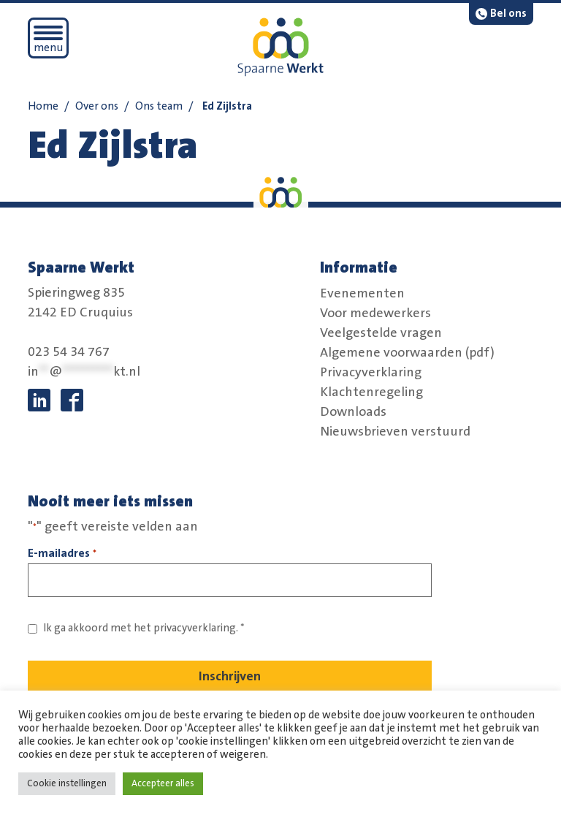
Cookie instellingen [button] (67, 783)
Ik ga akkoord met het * (144, 628)
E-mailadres (62, 554)
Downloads (353, 411)
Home (43, 106)
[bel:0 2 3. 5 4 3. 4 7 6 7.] (501, 14)
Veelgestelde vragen (381, 332)
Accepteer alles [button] (162, 783)
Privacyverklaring (370, 372)
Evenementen (362, 293)
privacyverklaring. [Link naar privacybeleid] (195, 628)
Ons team (159, 106)
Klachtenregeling (371, 391)
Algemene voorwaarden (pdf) (407, 352)
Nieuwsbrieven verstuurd (395, 431)
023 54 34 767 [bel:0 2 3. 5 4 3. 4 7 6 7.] (69, 352)
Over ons (96, 106)
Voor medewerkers (375, 312)
